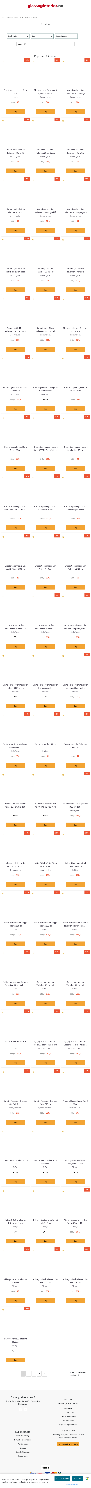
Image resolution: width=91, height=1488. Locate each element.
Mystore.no (22, 1404)
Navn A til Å (22, 44)
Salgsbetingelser (23, 1452)
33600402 (70, 1420)
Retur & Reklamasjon (22, 1440)
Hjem (2, 17)
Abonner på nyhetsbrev (68, 1444)
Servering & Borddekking (13, 17)
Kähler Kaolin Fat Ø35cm (15, 1041)
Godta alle (77, 1478)
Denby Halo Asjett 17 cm (45, 744)
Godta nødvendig (62, 1478)
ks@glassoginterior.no (68, 1424)
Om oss (23, 1448)
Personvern (22, 1456)
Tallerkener (26, 17)
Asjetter (34, 17)
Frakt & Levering (22, 1436)
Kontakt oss (23, 1444)
